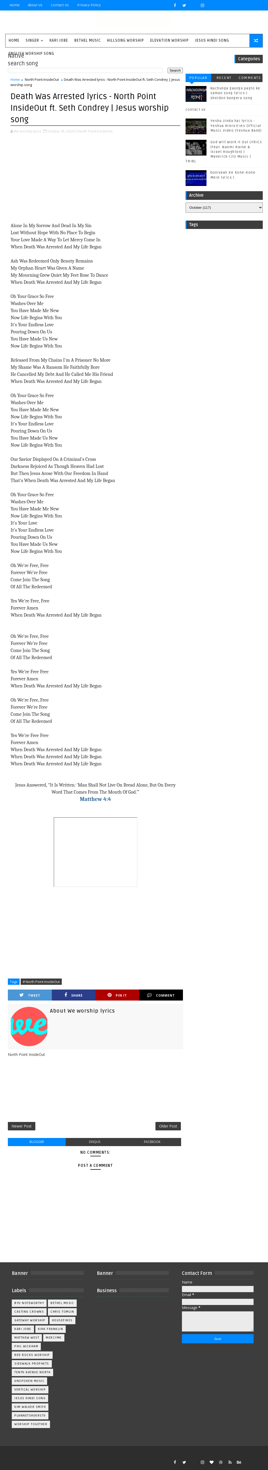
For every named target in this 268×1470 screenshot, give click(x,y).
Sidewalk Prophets (31, 1364)
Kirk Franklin (50, 1329)
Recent (224, 78)
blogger (37, 1142)
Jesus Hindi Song (212, 40)
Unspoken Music (29, 1381)
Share (73, 995)
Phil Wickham (26, 1346)
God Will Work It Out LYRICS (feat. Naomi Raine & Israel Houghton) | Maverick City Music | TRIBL (224, 151)
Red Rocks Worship (32, 1355)
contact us (196, 110)
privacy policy (89, 5)
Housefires (62, 1320)
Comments (250, 78)
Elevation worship (169, 40)
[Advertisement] (95, 178)
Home (14, 5)
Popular (198, 78)
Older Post (168, 1126)
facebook (152, 1142)
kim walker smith (30, 1407)
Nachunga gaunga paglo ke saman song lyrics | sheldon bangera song (235, 93)
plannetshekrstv (30, 1416)
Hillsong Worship (125, 40)
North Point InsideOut (42, 79)
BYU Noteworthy (29, 1303)
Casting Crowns (29, 1312)
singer (32, 40)
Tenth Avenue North (32, 1372)
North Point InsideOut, (95, 131)
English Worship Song (31, 53)
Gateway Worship (30, 1320)
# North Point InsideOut (41, 981)
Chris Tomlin (62, 1312)
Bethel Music (87, 40)
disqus (94, 1142)
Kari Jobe (58, 40)
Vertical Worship (30, 1390)
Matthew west (26, 1338)
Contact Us (60, 5)
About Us (35, 5)
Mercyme (54, 1338)
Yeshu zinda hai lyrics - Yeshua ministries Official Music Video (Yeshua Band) (236, 125)
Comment (161, 995)
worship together (30, 1424)
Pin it (117, 995)
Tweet (29, 995)
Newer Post (22, 1126)
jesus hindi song (30, 1398)
